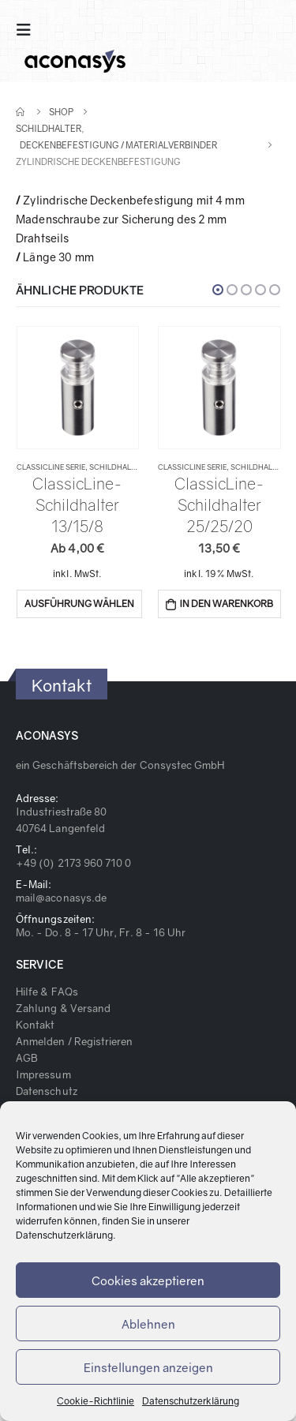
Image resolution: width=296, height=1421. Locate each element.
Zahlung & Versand (63, 1008)
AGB (27, 1058)
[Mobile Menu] (28, 29)
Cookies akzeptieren (148, 1280)
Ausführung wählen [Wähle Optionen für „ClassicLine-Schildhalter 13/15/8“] (79, 603)
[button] (218, 289)
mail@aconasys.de (61, 897)
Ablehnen (148, 1324)
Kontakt (35, 1024)
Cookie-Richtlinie (95, 1401)
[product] (78, 388)
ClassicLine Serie (51, 467)
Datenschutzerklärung (64, 1235)
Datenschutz (46, 1091)
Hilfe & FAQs (47, 991)
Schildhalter (116, 467)
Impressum (43, 1074)
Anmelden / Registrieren (74, 1041)
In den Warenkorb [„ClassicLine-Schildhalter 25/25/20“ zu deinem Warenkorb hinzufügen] (226, 603)
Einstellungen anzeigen (148, 1367)
